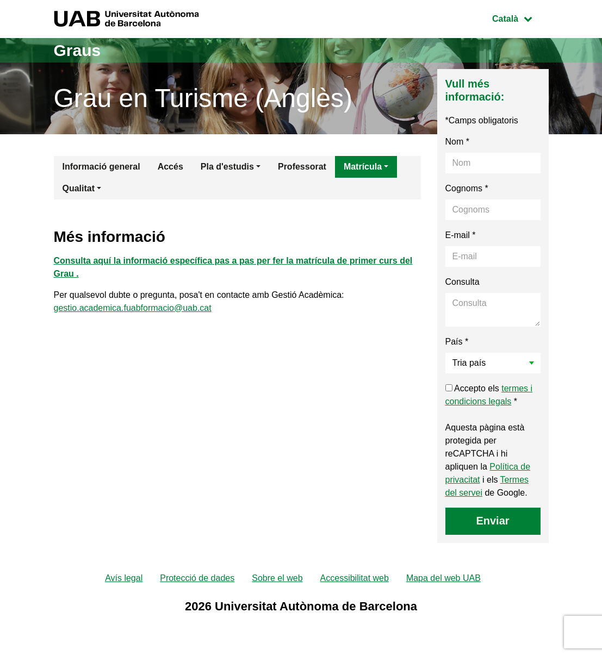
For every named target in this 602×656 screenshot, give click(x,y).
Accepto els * (489, 395)
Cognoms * (466, 188)
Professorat (302, 166)
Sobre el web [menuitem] (277, 578)
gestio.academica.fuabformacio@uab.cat (133, 308)
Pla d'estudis (227, 166)
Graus (77, 50)
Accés (170, 166)
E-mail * (460, 235)
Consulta (462, 281)
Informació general (101, 166)
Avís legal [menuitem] (123, 578)
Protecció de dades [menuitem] (197, 578)
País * (457, 341)
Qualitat (79, 188)
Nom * (457, 141)
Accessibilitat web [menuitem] (354, 578)
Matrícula (363, 166)
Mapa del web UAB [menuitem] (443, 578)
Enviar (492, 521)
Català (520, 17)
